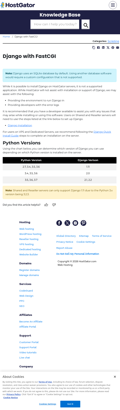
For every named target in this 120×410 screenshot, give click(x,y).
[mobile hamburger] (113, 5)
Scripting (113, 41)
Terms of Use (45, 381)
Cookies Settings (47, 403)
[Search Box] (54, 24)
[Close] (114, 376)
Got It (70, 403)
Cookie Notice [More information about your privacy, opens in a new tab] (10, 397)
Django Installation (20, 125)
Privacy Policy (14, 394)
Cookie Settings (85, 242)
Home (6, 36)
